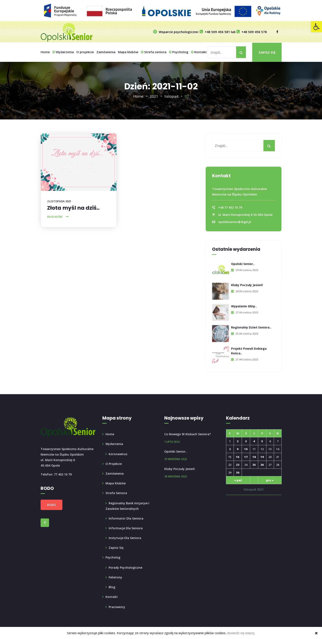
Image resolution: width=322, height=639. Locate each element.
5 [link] (262, 441)
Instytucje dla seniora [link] (125, 538)
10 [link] (246, 449)
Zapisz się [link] (267, 52)
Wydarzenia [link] (63, 52)
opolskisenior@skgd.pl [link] (234, 222)
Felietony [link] (115, 577)
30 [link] (237, 472)
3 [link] (246, 441)
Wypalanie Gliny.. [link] (244, 306)
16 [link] (237, 457)
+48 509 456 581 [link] (215, 32)
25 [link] (254, 465)
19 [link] (262, 457)
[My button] (241, 52)
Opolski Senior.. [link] (243, 264)
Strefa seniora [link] (153, 52)
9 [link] (237, 449)
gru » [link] (270, 480)
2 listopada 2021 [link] (59, 201)
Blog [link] (112, 587)
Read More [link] (55, 217)
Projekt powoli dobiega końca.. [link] (249, 351)
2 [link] (237, 441)
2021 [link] (154, 96)
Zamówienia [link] (105, 52)
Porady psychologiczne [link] (125, 568)
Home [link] (45, 52)
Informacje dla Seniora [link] (126, 528)
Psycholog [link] (178, 52)
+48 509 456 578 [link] (251, 32)
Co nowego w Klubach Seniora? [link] (187, 434)
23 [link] (237, 465)
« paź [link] (238, 480)
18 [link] (254, 457)
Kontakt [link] (199, 52)
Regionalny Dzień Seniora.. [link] (251, 327)
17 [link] (246, 457)
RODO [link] (51, 505)
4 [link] (254, 441)
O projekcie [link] (85, 52)
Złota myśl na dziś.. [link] (73, 208)
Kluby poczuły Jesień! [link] (247, 285)
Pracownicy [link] (117, 607)
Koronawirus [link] (118, 454)
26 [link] (262, 465)
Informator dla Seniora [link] (126, 518)
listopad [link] (171, 96)
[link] (316, 26)
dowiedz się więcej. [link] (241, 633)
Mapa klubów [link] (128, 52)
